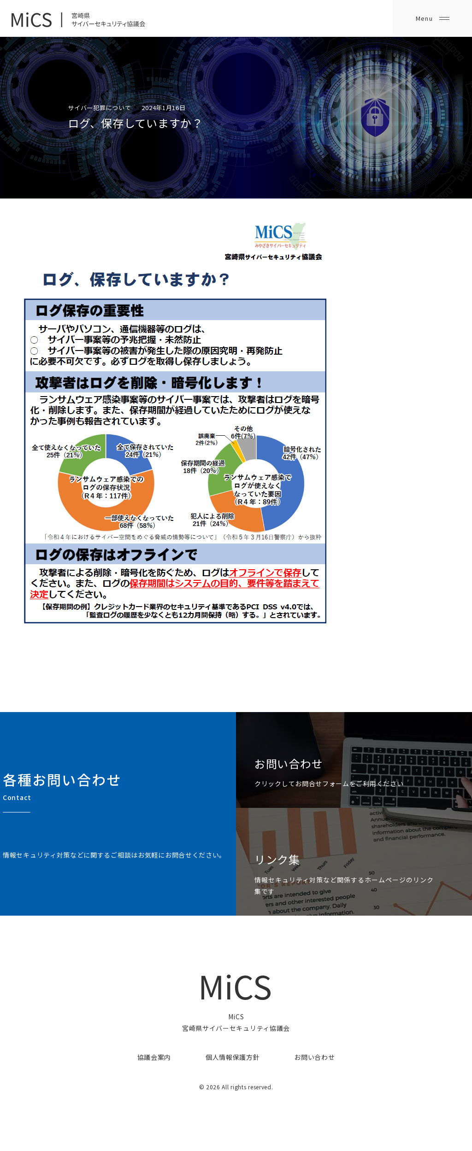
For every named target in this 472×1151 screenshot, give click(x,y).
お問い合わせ (314, 1057)
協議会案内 (154, 1057)
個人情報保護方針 (233, 1057)
